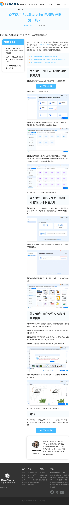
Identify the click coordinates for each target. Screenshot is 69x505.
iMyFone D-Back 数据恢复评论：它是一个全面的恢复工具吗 (14, 59)
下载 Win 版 (47, 86)
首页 (1, 35)
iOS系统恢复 (44, 477)
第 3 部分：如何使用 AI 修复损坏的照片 (43, 62)
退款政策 (24, 482)
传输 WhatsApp (57, 485)
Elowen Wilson (29, 25)
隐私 (23, 475)
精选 (42, 469)
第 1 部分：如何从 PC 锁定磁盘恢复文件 (44, 57)
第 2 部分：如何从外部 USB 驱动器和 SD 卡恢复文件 (48, 60)
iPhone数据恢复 (45, 475)
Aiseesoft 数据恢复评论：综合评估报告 (14, 67)
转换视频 (52, 487)
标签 (52, 469)
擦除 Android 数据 (60, 475)
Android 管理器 (32, 473)
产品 (29, 469)
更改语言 (2, 487)
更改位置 (58, 477)
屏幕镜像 (42, 473)
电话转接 (30, 477)
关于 (23, 473)
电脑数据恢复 (13, 35)
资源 (58, 5)
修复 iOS (60, 473)
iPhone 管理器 (32, 475)
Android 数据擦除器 (34, 480)
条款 (23, 477)
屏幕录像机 (31, 485)
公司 (23, 469)
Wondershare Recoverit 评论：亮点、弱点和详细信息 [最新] (14, 50)
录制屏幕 (56, 482)
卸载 (23, 485)
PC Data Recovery (43, 45)
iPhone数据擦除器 (33, 482)
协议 (23, 480)
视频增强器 (43, 480)
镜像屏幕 (63, 477)
